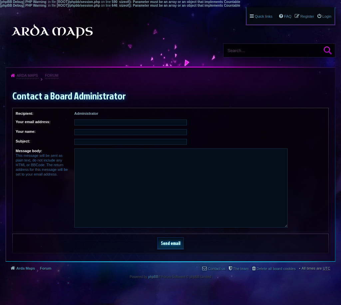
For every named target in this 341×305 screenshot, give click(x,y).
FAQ (287, 16)
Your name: (26, 131)
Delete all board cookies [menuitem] (276, 269)
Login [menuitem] (326, 16)
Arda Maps (27, 75)
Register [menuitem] (307, 16)
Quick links (263, 16)
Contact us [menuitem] (216, 269)
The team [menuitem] (240, 269)
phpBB (153, 277)
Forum (51, 75)
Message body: (29, 151)
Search (327, 50)
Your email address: (33, 122)
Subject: (23, 141)
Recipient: (24, 113)
